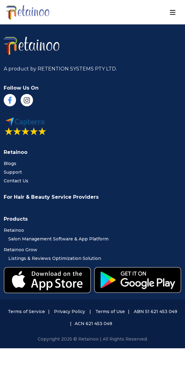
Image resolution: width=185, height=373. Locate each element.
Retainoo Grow (20, 249)
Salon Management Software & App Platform (58, 239)
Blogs (10, 163)
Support (13, 172)
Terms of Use (110, 311)
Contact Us (16, 181)
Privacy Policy (69, 311)
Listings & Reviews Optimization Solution (54, 258)
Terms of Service (26, 311)
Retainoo (14, 230)
